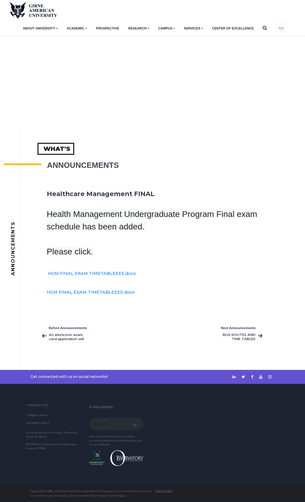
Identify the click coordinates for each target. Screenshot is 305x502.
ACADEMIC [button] (75, 28)
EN (281, 28)
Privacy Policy (164, 491)
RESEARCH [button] (137, 28)
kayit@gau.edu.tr (38, 422)
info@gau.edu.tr (37, 415)
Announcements (83, 165)
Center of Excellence (233, 28)
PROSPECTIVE (107, 28)
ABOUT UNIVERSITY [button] (39, 28)
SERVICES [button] (192, 28)
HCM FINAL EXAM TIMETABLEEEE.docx (92, 273)
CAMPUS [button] (165, 28)
